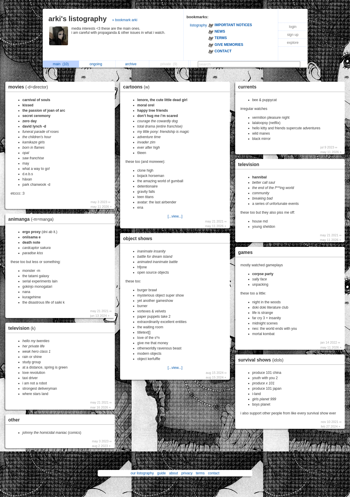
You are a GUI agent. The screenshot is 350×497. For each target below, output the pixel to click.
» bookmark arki (124, 20)
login (292, 27)
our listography (142, 473)
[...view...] (174, 216)
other (14, 419)
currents (247, 86)
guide (161, 473)
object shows (137, 238)
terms (200, 473)
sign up (292, 35)
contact (214, 473)
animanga (32, 219)
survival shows (262, 359)
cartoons (137, 86)
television (23, 328)
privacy (187, 473)
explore (292, 43)
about (173, 473)
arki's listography (78, 19)
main (61, 64)
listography (198, 25)
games (245, 252)
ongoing (97, 64)
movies (29, 86)
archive (132, 64)
